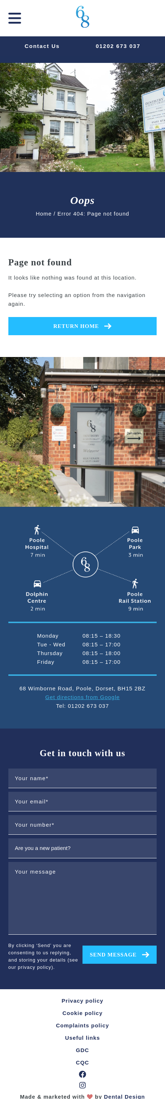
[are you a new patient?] (82, 848)
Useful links (82, 1038)
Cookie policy (83, 1013)
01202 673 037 (118, 46)
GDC (82, 1050)
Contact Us (42, 46)
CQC (82, 1062)
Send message (119, 955)
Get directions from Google (82, 697)
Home (44, 213)
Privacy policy (83, 1001)
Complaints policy (82, 1025)
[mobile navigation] (14, 18)
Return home (82, 326)
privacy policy (34, 967)
